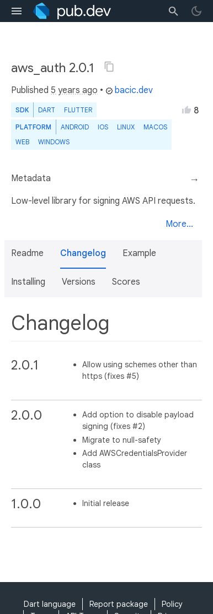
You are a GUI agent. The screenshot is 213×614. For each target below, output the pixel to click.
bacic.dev (129, 90)
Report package (118, 604)
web (22, 142)
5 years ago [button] (74, 90)
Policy (172, 604)
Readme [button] (27, 253)
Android (75, 127)
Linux (126, 127)
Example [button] (139, 253)
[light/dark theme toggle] (196, 11)
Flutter (78, 110)
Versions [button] (78, 281)
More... (179, 224)
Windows (54, 142)
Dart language (50, 604)
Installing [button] (28, 281)
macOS (155, 127)
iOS (103, 127)
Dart (46, 110)
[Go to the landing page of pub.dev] (72, 11)
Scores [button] (126, 281)
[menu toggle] (16, 11)
